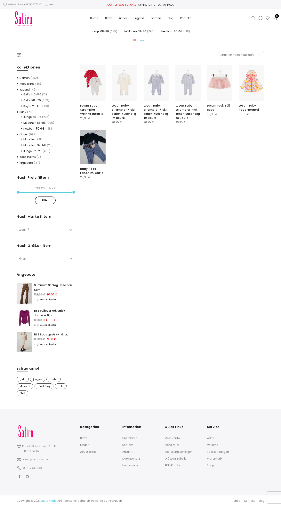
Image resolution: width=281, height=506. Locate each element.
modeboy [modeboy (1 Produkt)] (44, 386)
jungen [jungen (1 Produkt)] (37, 379)
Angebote (26, 163)
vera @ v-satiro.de (35, 459)
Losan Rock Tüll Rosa (219, 107)
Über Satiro (129, 438)
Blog (170, 18)
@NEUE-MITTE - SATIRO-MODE (156, 4)
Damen (156, 18)
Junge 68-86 (100, 31)
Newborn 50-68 (171, 31)
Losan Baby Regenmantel (249, 107)
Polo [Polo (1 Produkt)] (61, 386)
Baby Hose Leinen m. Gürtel (92, 171)
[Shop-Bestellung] (241, 55)
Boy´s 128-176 (32, 106)
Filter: (22, 259)
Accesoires (27, 84)
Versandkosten (48, 299)
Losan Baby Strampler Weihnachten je (91, 109)
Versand (212, 445)
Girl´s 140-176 (32, 94)
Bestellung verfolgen (179, 452)
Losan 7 (24, 230)
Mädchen (29, 139)
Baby (108, 18)
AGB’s (210, 438)
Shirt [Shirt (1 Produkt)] (22, 393)
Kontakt (185, 18)
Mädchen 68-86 (135, 31)
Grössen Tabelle (176, 459)
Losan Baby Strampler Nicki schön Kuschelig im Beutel (124, 111)
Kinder (123, 18)
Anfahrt (127, 452)
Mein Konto (172, 438)
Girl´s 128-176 (32, 100)
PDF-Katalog (173, 465)
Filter (45, 200)
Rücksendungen (218, 452)
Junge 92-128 (32, 151)
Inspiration (115, 501)
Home (94, 18)
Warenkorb (214, 459)
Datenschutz (131, 459)
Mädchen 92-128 (34, 145)
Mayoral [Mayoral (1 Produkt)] (25, 386)
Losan (142, 40)
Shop (210, 465)
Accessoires (28, 157)
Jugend (139, 18)
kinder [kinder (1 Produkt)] (54, 379)
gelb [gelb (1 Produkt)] (23, 379)
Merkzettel (172, 445)
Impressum (130, 465)
